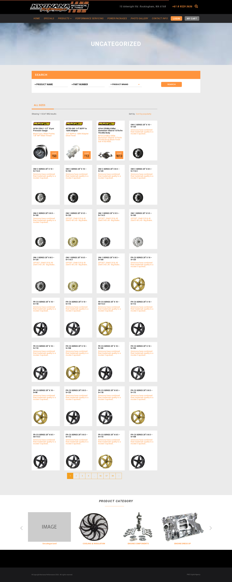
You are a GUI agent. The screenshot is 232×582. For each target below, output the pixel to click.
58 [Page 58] (113, 476)
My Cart (192, 18)
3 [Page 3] (82, 476)
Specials (49, 18)
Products (64, 18)
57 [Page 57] (106, 476)
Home (37, 18)
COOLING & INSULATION (94, 543)
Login (176, 18)
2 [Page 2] (76, 476)
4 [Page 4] (88, 476)
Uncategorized (49, 543)
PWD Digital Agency (193, 574)
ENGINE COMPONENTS (138, 543)
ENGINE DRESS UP (182, 543)
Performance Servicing (89, 18)
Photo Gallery (139, 18)
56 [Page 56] (100, 476)
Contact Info (160, 18)
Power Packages (117, 18)
